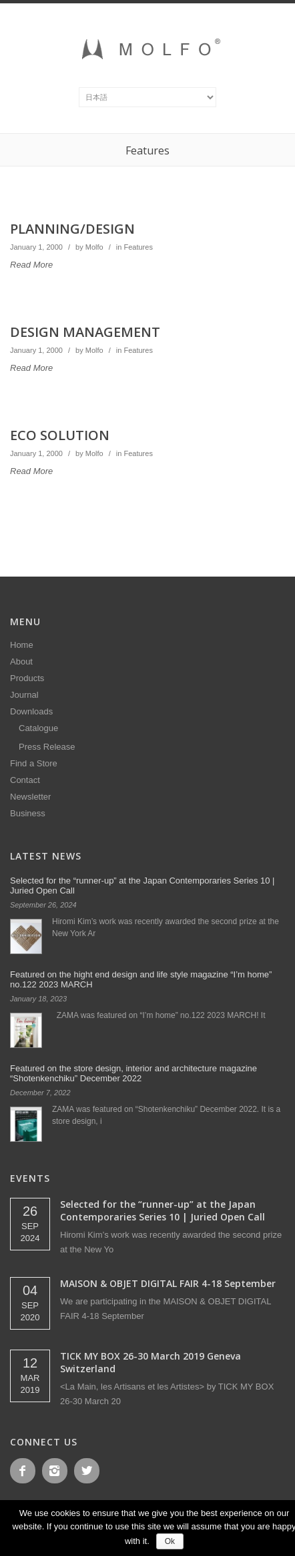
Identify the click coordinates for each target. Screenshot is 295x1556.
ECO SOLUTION (59, 435)
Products (27, 678)
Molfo (94, 247)
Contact (25, 780)
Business (27, 813)
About (21, 661)
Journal (24, 695)
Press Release (47, 747)
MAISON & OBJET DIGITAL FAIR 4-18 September (168, 1283)
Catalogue (38, 728)
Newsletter (30, 797)
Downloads (31, 711)
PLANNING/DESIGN (72, 229)
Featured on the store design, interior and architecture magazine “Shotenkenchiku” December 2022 (133, 1073)
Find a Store (33, 763)
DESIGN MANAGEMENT (85, 332)
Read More (31, 265)
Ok (170, 1541)
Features (137, 247)
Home (21, 645)
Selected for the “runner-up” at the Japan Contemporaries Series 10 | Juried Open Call (162, 1210)
